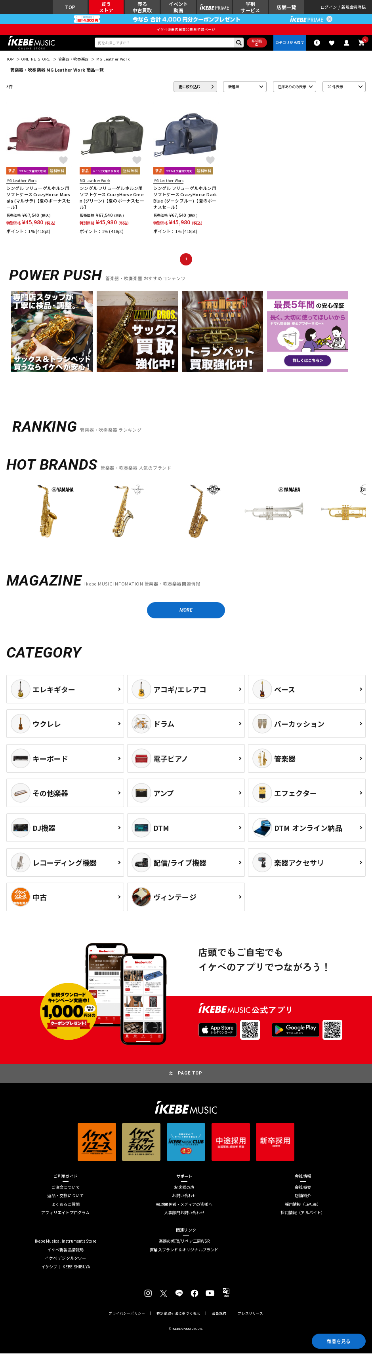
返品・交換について (65, 1197)
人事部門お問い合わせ (184, 1214)
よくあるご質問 (66, 1205)
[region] (186, 514)
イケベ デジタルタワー (65, 1259)
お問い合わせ (184, 1197)
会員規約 (219, 1315)
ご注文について (66, 1188)
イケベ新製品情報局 (65, 1251)
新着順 (233, 87)
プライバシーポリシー (127, 1315)
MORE (186, 611)
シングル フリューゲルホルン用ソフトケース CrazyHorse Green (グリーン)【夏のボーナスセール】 (112, 198)
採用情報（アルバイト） (302, 1214)
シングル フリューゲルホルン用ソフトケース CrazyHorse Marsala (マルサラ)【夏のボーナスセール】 (38, 198)
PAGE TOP (190, 1074)
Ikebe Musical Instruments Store (65, 1242)
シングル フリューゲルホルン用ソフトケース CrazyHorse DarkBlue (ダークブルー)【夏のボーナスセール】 (185, 198)
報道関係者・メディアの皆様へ (184, 1205)
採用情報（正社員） (303, 1205)
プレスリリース (250, 1315)
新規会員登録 (353, 7)
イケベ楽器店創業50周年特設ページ (186, 29)
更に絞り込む (189, 87)
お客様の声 (184, 1188)
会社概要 (303, 1188)
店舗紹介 (303, 1197)
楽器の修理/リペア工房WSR (184, 1242)
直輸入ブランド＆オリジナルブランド (184, 1251)
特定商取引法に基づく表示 (178, 1315)
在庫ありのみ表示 (292, 87)
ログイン (328, 7)
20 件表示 (335, 87)
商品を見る (338, 1341)
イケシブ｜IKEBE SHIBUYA (65, 1268)
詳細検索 (255, 43)
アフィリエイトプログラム (65, 1214)
